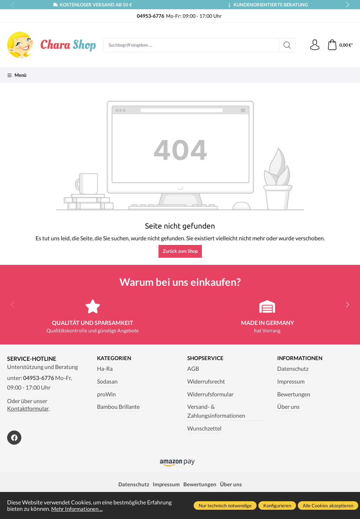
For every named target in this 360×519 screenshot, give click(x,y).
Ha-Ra (105, 368)
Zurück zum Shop (180, 251)
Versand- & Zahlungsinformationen (216, 411)
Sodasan (107, 381)
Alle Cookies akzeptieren (328, 505)
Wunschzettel (204, 428)
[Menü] (16, 75)
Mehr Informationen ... (78, 508)
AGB (193, 368)
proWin (106, 394)
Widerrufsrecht (206, 381)
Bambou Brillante (118, 407)
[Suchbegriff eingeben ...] (191, 45)
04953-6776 (38, 378)
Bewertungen (293, 394)
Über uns (288, 407)
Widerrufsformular (210, 394)
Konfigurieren (277, 505)
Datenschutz (292, 368)
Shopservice (206, 358)
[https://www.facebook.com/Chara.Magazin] (14, 437)
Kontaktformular (28, 408)
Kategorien (115, 358)
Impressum (291, 381)
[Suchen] (287, 45)
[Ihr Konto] (314, 45)
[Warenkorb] (340, 45)
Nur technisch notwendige (225, 505)
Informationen (301, 358)
